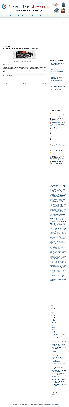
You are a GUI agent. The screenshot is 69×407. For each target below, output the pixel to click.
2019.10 (64, 195)
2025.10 (57, 214)
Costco (51, 234)
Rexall (51, 266)
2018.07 (65, 191)
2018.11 (61, 192)
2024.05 (51, 210)
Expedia (51, 241)
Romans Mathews (55, 138)
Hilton (57, 244)
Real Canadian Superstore (58, 265)
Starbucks (64, 272)
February (54, 392)
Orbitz (58, 257)
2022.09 (51, 205)
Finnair (59, 241)
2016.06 (7, 75)
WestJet (52, 280)
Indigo (65, 246)
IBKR (58, 246)
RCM (53, 265)
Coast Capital (54, 232)
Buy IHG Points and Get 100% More (59, 334)
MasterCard (59, 252)
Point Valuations (23, 16)
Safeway (64, 266)
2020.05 (54, 197)
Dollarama (54, 238)
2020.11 (60, 199)
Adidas (65, 216)
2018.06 (61, 191)
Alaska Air (64, 219)
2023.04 (57, 206)
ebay (53, 239)
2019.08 (57, 195)
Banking (51, 225)
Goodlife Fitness (52, 243)
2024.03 (61, 209)
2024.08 (61, 210)
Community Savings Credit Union (55, 233)
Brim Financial (61, 227)
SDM (51, 269)
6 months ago (58, 116)
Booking (56, 227)
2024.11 (54, 211)
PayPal (51, 258)
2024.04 (65, 209)
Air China (63, 218)
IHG (63, 246)
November (54, 322)
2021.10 (64, 201)
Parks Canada (61, 257)
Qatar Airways (60, 262)
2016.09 (51, 186)
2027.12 (54, 216)
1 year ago (55, 136)
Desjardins (59, 237)
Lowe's (56, 251)
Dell (54, 237)
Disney (51, 238)
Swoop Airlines (64, 274)
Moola (65, 255)
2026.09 (65, 215)
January (54, 394)
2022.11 (57, 205)
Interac (54, 247)
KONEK (58, 248)
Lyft (62, 251)
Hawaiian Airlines (63, 243)
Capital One (64, 228)
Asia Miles (63, 223)
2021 (52, 310)
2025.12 (64, 214)
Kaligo (65, 247)
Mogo (60, 255)
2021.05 (65, 200)
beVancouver (64, 225)
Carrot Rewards (55, 229)
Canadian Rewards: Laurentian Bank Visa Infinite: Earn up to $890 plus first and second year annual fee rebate (57, 136)
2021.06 (51, 201)
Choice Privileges (53, 231)
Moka (63, 255)
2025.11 (61, 214)
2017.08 (60, 189)
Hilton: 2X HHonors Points (57, 387)
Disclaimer (43, 16)
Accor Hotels (61, 216)
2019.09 (61, 195)
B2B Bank (63, 224)
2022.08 (65, 204)
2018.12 (64, 192)
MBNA (53, 253)
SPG (65, 271)
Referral (12, 16)
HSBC (51, 246)
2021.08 (57, 201)
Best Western (56, 225)
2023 (52, 306)
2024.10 (51, 211)
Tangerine (57, 275)
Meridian (51, 255)
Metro (54, 255)
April (53, 389)
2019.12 (54, 196)
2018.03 (51, 191)
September (54, 325)
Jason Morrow (47, 404)
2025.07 (64, 212)
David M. (53, 118)
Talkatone (53, 275)
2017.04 (61, 187)
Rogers (61, 266)
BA (65, 224)
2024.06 (54, 210)
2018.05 (58, 191)
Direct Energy (64, 237)
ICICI (61, 246)
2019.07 (54, 195)
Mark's (51, 252)
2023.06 (65, 206)
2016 (52, 319)
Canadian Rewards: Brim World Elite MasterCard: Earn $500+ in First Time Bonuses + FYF (57, 146)
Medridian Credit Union (62, 253)
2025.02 (65, 211)
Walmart (59, 279)
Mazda (51, 253)
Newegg (54, 257)
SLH (50, 271)
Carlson (51, 229)
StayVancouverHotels (53, 274)
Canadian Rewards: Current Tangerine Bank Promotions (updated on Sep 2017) (57, 153)
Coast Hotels (59, 232)
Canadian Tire (58, 228)
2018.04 (54, 191)
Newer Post (5, 83)
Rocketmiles (57, 266)
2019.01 (51, 194)
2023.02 (51, 206)
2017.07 (55, 189)
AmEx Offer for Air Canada (54, 163)
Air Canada (59, 218)
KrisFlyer (64, 248)
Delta (56, 237)
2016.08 (64, 185)
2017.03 (57, 187)
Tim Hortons (52, 276)
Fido (57, 241)
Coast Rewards (63, 232)
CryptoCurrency (61, 236)
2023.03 (54, 206)
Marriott (54, 252)
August (53, 327)
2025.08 (51, 214)
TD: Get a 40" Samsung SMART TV (59, 363)
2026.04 (61, 215)
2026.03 (58, 215)
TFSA (65, 275)
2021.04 (61, 200)
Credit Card (61, 234)
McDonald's (57, 253)
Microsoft (57, 255)
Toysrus (55, 276)
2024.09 (65, 210)
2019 (52, 313)
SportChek (52, 272)
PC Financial (58, 258)
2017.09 (64, 189)
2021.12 (54, 202)
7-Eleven (57, 216)
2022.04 (51, 204)
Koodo (61, 248)
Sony (56, 271)
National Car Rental (61, 256)
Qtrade (65, 262)
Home (5, 16)
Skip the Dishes (63, 270)
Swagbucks (59, 274)
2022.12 (61, 205)
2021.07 (54, 201)
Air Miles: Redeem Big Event (56, 80)
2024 (52, 305)
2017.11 (55, 190)
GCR (65, 242)
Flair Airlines (62, 241)
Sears (54, 269)
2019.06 (51, 195)
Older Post (44, 83)
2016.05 (54, 185)
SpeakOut (62, 271)
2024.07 (57, 210)
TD (13, 75)
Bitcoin (51, 227)
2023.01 (65, 205)
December (54, 320)
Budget (65, 227)
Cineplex (62, 231)
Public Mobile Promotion (55, 66)
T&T (50, 275)
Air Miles (57, 219)
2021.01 (51, 200)
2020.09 (51, 199)
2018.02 (65, 190)
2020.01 (58, 196)
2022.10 (54, 205)
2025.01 (61, 211)
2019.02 (54, 194)
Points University (58, 261)
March (53, 390)
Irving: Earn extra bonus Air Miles (58, 379)
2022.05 (54, 204)
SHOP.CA (60, 269)
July (53, 329)
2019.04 (61, 194)
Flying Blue (56, 242)
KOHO (56, 248)
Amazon (51, 221)
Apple (59, 223)
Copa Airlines (64, 233)
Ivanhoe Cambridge (61, 247)
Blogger (57, 404)
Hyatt (56, 246)
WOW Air (64, 280)
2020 (52, 312)
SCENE (55, 267)
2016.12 (64, 186)
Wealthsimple (64, 279)
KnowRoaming (52, 248)
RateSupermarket (62, 263)
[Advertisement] (12, 31)
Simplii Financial (57, 270)
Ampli (56, 223)
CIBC (58, 231)
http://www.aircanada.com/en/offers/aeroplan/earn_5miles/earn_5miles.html (23, 63)
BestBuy (60, 225)
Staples (60, 272)
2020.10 (55, 199)
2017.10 (51, 190)
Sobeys (53, 271)
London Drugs (52, 251)
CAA (53, 228)
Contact (34, 16)
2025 (52, 303)
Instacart (51, 247)
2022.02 (61, 202)
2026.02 (54, 215)
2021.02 (54, 200)
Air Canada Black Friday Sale (56, 69)
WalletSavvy (56, 279)
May (53, 332)
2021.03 (58, 200)
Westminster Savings (58, 280)
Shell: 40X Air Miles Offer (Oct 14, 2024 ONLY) (57, 124)
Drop (61, 238)
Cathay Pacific (61, 229)
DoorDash (58, 238)
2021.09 (61, 201)
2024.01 (54, 209)
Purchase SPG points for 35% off (58, 355)
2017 (52, 317)
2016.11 (60, 186)
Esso (65, 239)
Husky (54, 246)
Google (56, 243)
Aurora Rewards (56, 224)
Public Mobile (54, 262)
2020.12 (64, 199)
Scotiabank (63, 267)
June (53, 331)
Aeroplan (10, 75)
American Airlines (56, 221)
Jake (53, 156)
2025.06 (61, 212)
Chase (65, 229)
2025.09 (54, 214)
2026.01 (51, 215)
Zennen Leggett (55, 144)
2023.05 (61, 206)
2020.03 (65, 196)
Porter (63, 261)
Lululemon (59, 251)
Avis (60, 224)
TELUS (63, 275)
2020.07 (61, 197)
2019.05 (65, 194)
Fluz (53, 242)
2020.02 (61, 196)
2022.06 (58, 204)
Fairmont (54, 241)
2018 (52, 315)
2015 (52, 396)
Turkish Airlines (59, 276)
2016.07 (61, 185)
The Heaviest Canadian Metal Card (58, 71)
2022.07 (61, 204)
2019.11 (51, 196)
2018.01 (61, 190)
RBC (51, 265)
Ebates (51, 239)
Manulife (64, 251)
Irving (56, 247)
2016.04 (51, 185)
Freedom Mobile (61, 242)
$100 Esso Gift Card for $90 (57, 376)
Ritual (54, 266)
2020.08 (64, 197)
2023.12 (51, 209)
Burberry (51, 228)
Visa (53, 279)
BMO (54, 227)
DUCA (63, 238)
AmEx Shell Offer (52, 116)
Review (65, 265)
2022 (52, 308)
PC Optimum (63, 258)
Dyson (65, 238)
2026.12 (51, 216)
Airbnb (60, 219)
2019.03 (58, 194)
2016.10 (55, 186)
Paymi (65, 257)
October (54, 324)
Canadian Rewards (56, 122)
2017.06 (51, 189)
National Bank (55, 256)
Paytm (54, 258)
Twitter (63, 276)
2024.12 (58, 211)
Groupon (59, 243)
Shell (56, 269)
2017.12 (58, 190)
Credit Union (55, 236)
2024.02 (58, 209)
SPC (59, 271)
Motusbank (51, 256)
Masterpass (64, 252)
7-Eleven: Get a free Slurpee (57, 377)
